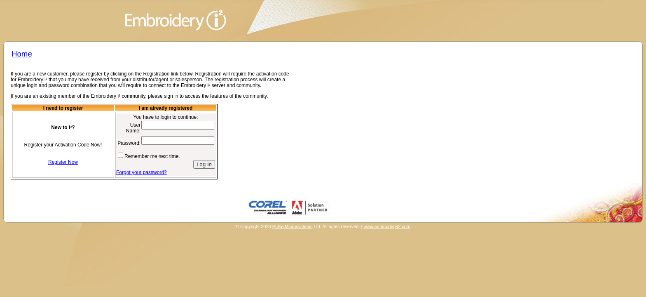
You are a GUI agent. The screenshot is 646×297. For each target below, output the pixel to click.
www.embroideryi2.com (386, 226)
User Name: (133, 128)
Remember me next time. (152, 156)
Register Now (63, 162)
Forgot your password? (141, 172)
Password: (128, 143)
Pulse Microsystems (292, 226)
